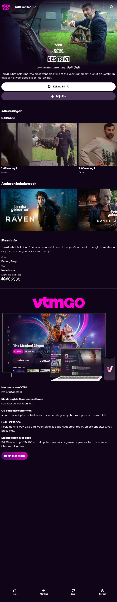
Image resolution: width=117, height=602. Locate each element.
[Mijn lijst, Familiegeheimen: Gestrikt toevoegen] (58, 96)
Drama (5, 261)
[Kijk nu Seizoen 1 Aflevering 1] (58, 86)
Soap (14, 261)
